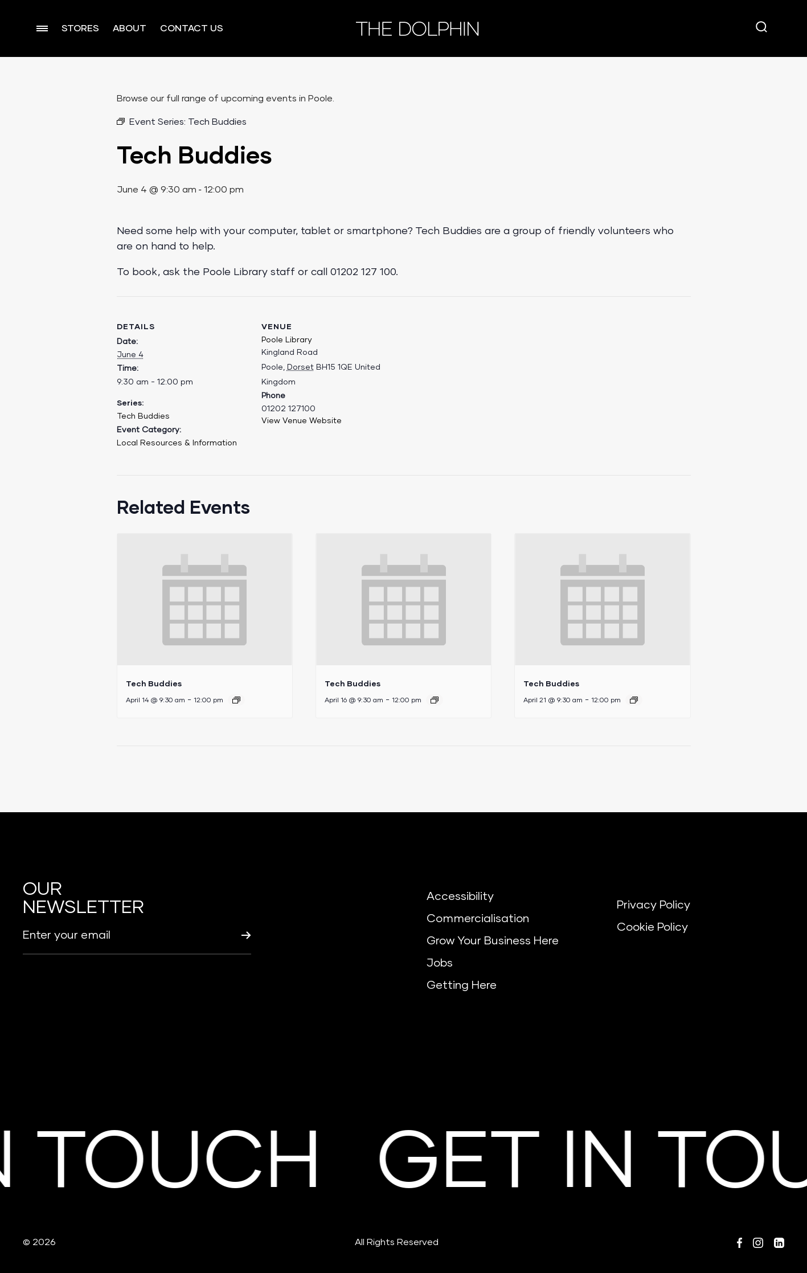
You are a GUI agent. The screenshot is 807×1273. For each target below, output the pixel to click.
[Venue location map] (466, 375)
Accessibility (460, 896)
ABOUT (129, 28)
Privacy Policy (653, 905)
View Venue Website (301, 421)
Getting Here (462, 985)
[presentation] (204, 599)
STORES (80, 28)
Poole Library (286, 340)
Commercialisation (478, 918)
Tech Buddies (143, 416)
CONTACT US (191, 28)
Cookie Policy (652, 927)
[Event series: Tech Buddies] (236, 700)
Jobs (440, 963)
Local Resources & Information (177, 443)
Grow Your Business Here (493, 941)
